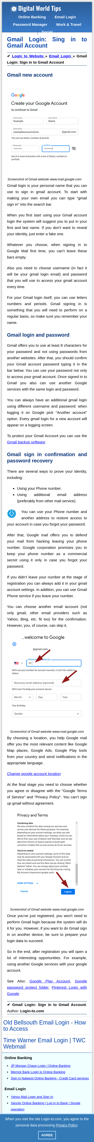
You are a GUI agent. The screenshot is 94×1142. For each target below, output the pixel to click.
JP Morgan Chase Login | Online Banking (40, 1066)
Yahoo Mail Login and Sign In (32, 1097)
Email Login (65, 17)
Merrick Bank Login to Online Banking (38, 1072)
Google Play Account (50, 981)
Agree (47, 1135)
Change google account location (34, 774)
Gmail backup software (26, 442)
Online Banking (32, 17)
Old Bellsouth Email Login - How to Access (44, 1025)
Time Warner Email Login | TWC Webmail (44, 1043)
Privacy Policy (66, 1125)
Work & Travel (68, 24)
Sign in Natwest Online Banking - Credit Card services (50, 1078)
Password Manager (30, 24)
